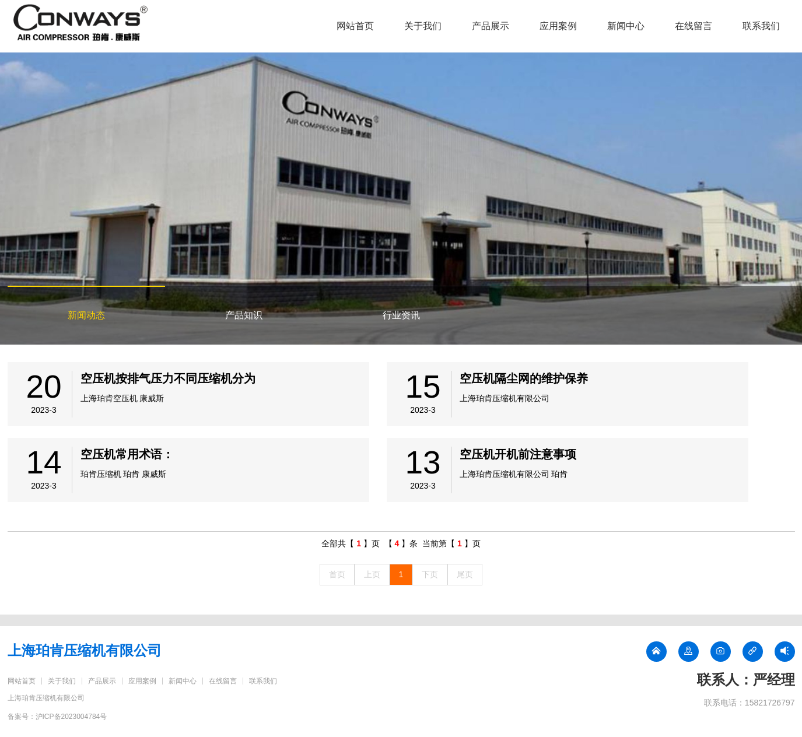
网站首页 (355, 26)
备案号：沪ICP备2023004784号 (57, 717)
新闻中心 (626, 26)
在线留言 (693, 26)
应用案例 (558, 26)
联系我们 (761, 26)
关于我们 (423, 26)
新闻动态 (86, 315)
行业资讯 (401, 315)
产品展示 (490, 26)
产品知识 (243, 315)
